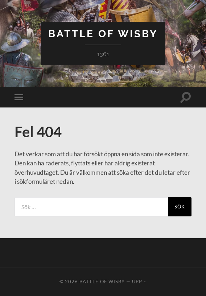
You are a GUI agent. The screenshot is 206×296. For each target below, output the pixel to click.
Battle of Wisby (103, 34)
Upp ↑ (139, 281)
